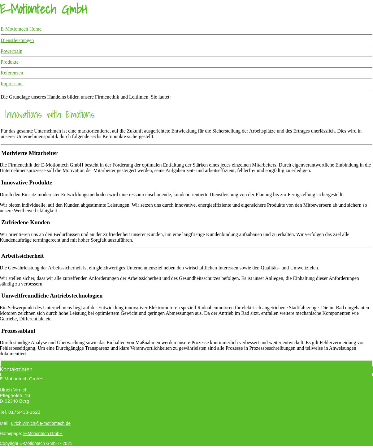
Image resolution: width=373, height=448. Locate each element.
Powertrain (11, 51)
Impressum (12, 83)
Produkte (10, 62)
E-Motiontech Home (21, 29)
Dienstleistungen (17, 40)
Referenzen (12, 72)
